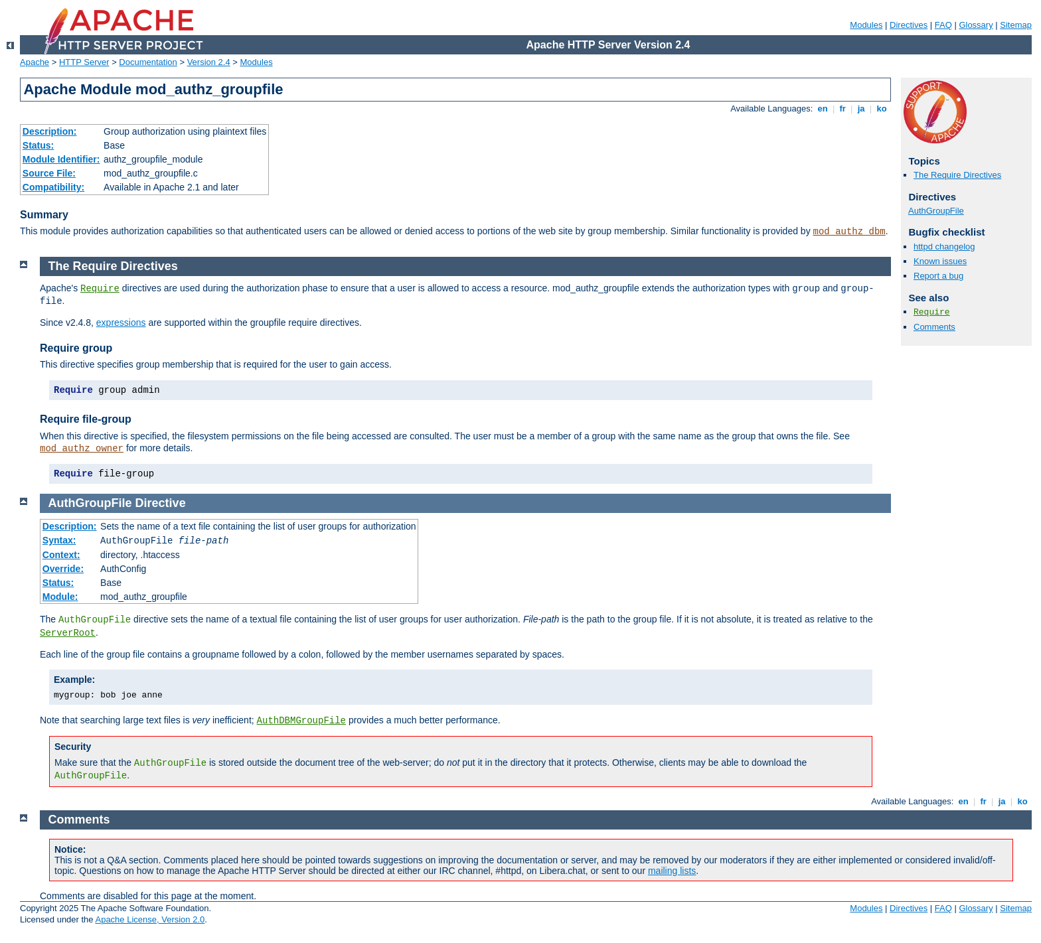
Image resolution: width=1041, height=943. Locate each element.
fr (842, 108)
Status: (38, 145)
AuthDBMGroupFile (301, 720)
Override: (63, 568)
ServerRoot (68, 633)
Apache (34, 62)
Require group (76, 348)
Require (932, 312)
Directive (160, 503)
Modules (866, 25)
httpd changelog (944, 247)
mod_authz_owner (81, 448)
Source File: (49, 173)
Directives (908, 25)
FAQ (943, 25)
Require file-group (85, 419)
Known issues (940, 261)
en (822, 108)
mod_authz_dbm (849, 231)
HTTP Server (84, 62)
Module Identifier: (61, 159)
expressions (121, 322)
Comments (934, 327)
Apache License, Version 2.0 (149, 919)
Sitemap (1016, 25)
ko (881, 108)
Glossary (976, 25)
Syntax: (59, 540)
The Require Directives (957, 175)
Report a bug (938, 276)
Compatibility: (53, 187)
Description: (50, 131)
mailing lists (672, 870)
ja (861, 108)
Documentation (148, 62)
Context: (61, 554)
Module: (60, 596)
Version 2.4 (208, 62)
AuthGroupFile (936, 211)
